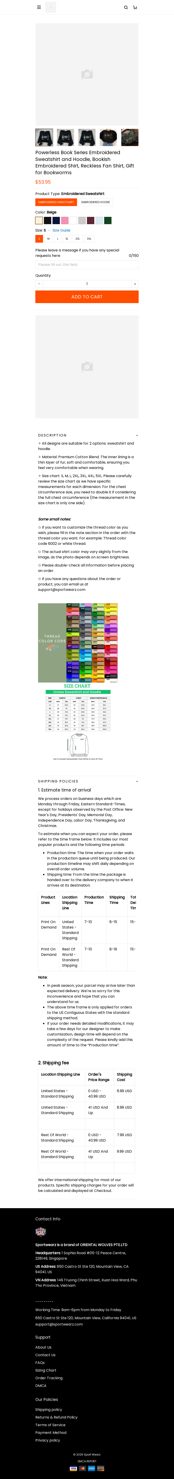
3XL (89, 239)
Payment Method (50, 1432)
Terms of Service (50, 1425)
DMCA (40, 1385)
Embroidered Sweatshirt (82, 193)
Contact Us (45, 1355)
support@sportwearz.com (59, 1324)
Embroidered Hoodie (95, 202)
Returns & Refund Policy (56, 1417)
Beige (51, 212)
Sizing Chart (45, 1370)
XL (66, 239)
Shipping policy (48, 1409)
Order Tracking (49, 1378)
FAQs (40, 1362)
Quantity (43, 275)
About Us (43, 1347)
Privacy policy (47, 1440)
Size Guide (61, 230)
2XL (77, 239)
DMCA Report (87, 1461)
